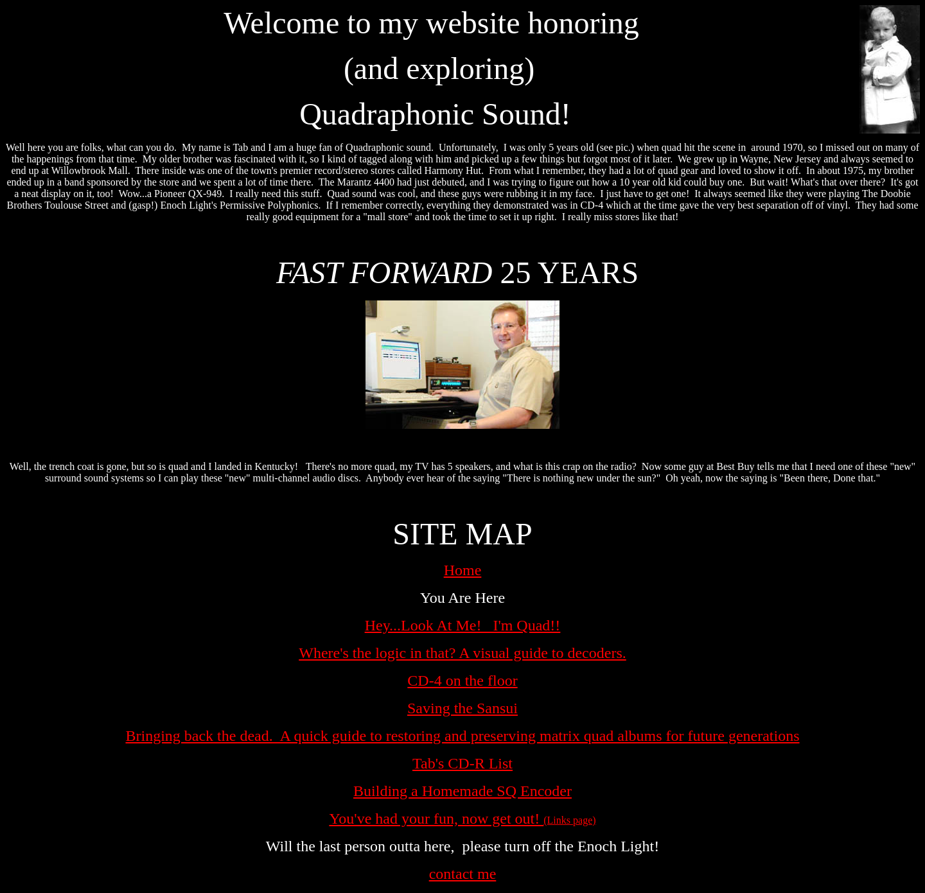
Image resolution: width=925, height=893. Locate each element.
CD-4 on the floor (462, 680)
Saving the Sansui (462, 708)
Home (463, 570)
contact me (463, 873)
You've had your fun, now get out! (436, 818)
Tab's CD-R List (462, 763)
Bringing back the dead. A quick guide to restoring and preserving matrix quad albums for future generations (462, 735)
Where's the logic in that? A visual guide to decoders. (462, 653)
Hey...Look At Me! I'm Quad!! (463, 625)
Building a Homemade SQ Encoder (462, 791)
